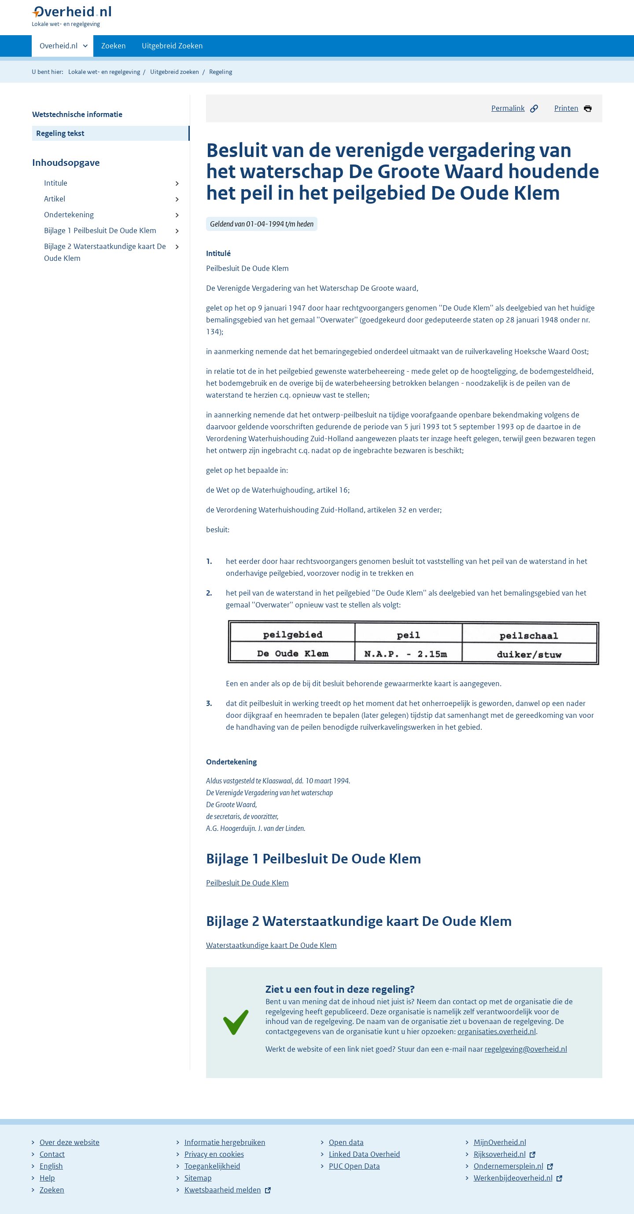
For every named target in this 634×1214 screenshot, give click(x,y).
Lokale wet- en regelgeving (104, 72)
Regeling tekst (60, 133)
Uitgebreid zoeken (174, 72)
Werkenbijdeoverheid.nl (513, 1178)
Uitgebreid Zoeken (172, 46)
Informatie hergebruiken (224, 1142)
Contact (52, 1154)
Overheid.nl (58, 48)
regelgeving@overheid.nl (526, 1049)
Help (47, 1178)
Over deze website (70, 1142)
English (51, 1166)
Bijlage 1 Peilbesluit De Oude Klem (100, 230)
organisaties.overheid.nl (496, 1031)
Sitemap (198, 1178)
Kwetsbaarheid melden (222, 1190)
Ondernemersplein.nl (508, 1166)
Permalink (515, 108)
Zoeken (113, 46)
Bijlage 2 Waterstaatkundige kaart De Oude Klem (105, 252)
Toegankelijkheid (212, 1166)
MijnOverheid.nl (500, 1142)
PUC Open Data (354, 1166)
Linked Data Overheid (364, 1154)
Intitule (55, 183)
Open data (346, 1142)
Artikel (54, 199)
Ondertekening (69, 214)
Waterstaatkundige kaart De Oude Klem (271, 945)
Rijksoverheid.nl (500, 1154)
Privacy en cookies (214, 1154)
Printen (573, 108)
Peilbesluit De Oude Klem (247, 883)
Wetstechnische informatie (77, 114)
